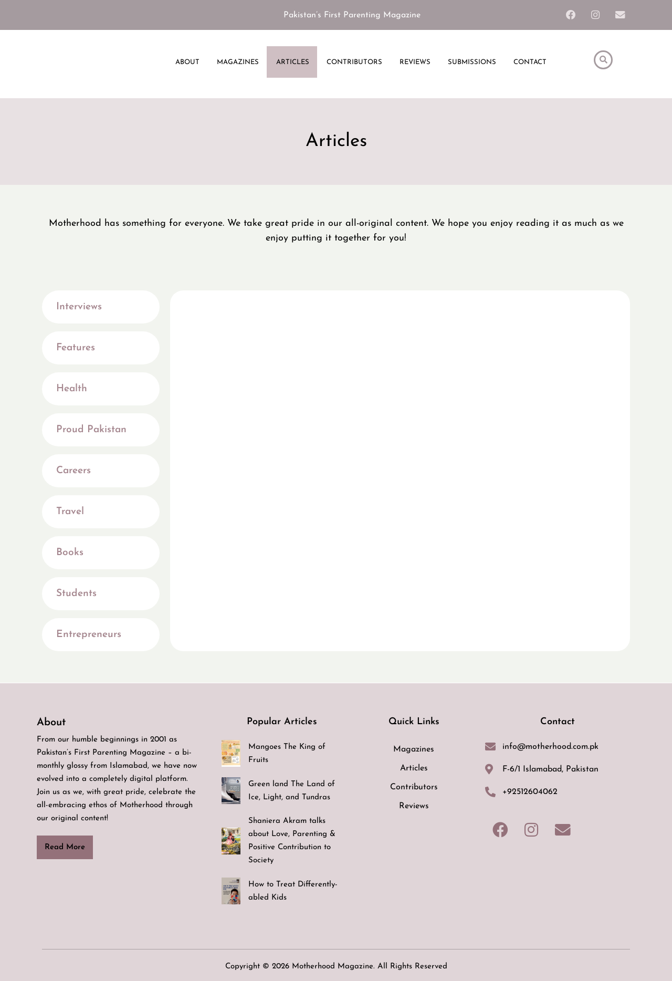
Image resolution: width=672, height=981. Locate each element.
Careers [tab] (73, 471)
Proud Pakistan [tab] (91, 430)
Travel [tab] (70, 512)
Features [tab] (75, 348)
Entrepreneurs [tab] (88, 635)
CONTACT (530, 62)
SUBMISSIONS (472, 62)
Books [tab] (69, 553)
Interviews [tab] (79, 307)
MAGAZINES (238, 62)
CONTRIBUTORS (354, 62)
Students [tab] (76, 594)
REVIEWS (415, 62)
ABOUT (187, 62)
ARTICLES (292, 62)
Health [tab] (71, 389)
